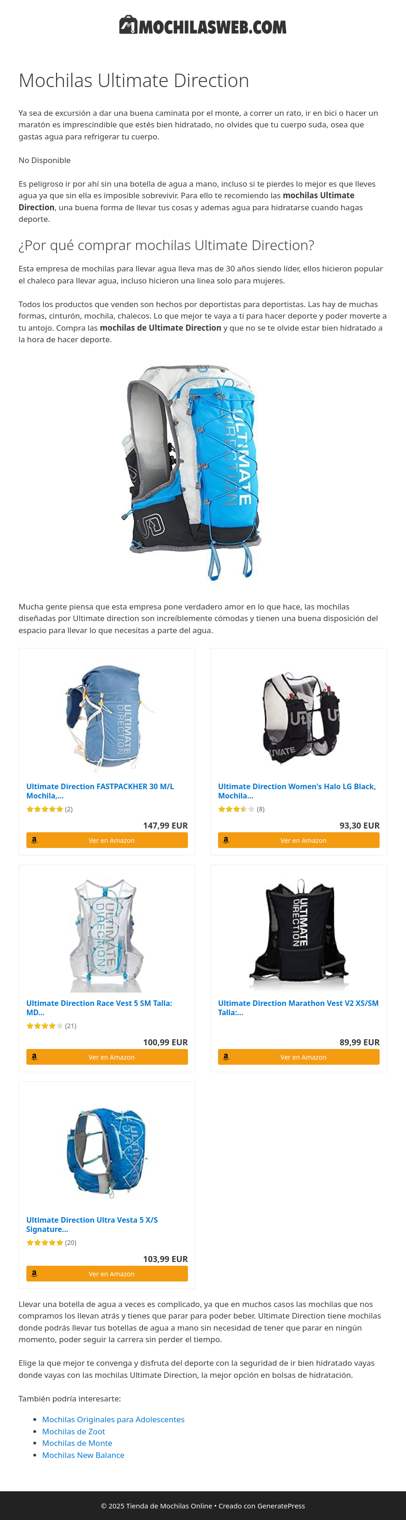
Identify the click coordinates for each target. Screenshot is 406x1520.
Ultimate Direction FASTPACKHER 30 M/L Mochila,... (100, 791)
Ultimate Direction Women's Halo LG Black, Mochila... (297, 791)
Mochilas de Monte (77, 1443)
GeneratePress (281, 1505)
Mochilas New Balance (83, 1455)
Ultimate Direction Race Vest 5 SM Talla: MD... (99, 1008)
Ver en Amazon (112, 840)
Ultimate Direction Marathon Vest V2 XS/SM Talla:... (298, 1008)
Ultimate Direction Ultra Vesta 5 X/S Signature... (92, 1224)
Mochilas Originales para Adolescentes (113, 1419)
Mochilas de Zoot (73, 1431)
